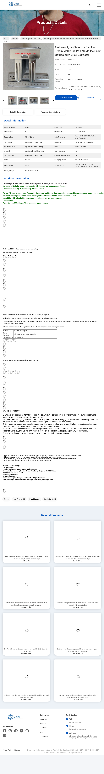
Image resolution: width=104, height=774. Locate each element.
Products (15, 39)
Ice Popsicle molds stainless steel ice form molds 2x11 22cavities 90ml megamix (26, 654)
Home (5, 39)
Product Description (50, 112)
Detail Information (17, 112)
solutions (43, 732)
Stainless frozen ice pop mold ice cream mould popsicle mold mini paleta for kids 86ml (26, 700)
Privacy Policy (7, 754)
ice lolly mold (50, 503)
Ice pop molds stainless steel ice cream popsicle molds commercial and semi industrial (77, 700)
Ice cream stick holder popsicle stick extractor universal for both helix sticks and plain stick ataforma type (26, 561)
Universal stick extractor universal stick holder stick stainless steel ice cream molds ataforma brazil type (78, 561)
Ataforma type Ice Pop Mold (30, 39)
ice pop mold (19, 503)
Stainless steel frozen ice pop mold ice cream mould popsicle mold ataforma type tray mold (77, 654)
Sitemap (17, 754)
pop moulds (34, 503)
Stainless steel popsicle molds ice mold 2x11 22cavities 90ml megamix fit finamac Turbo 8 (77, 608)
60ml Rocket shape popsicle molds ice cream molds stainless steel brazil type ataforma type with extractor (26, 608)
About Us (43, 723)
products (43, 727)
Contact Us (44, 740)
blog (41, 736)
